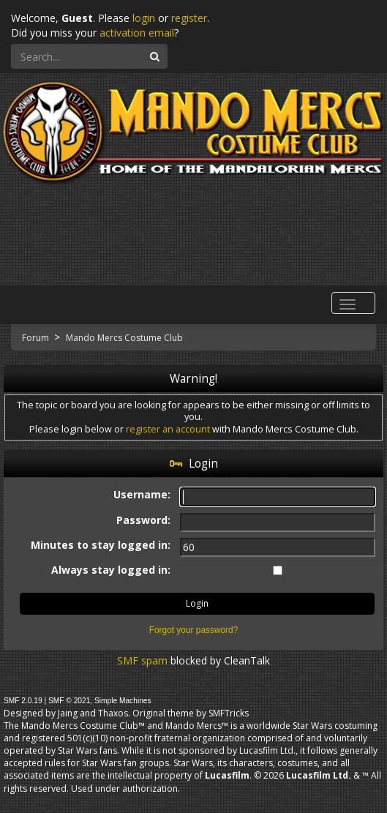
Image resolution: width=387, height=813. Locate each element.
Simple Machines (122, 701)
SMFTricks (228, 713)
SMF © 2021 (69, 701)
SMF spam (142, 660)
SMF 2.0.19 (23, 701)
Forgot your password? (193, 630)
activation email (136, 33)
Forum (36, 337)
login (143, 18)
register (189, 18)
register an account (168, 429)
